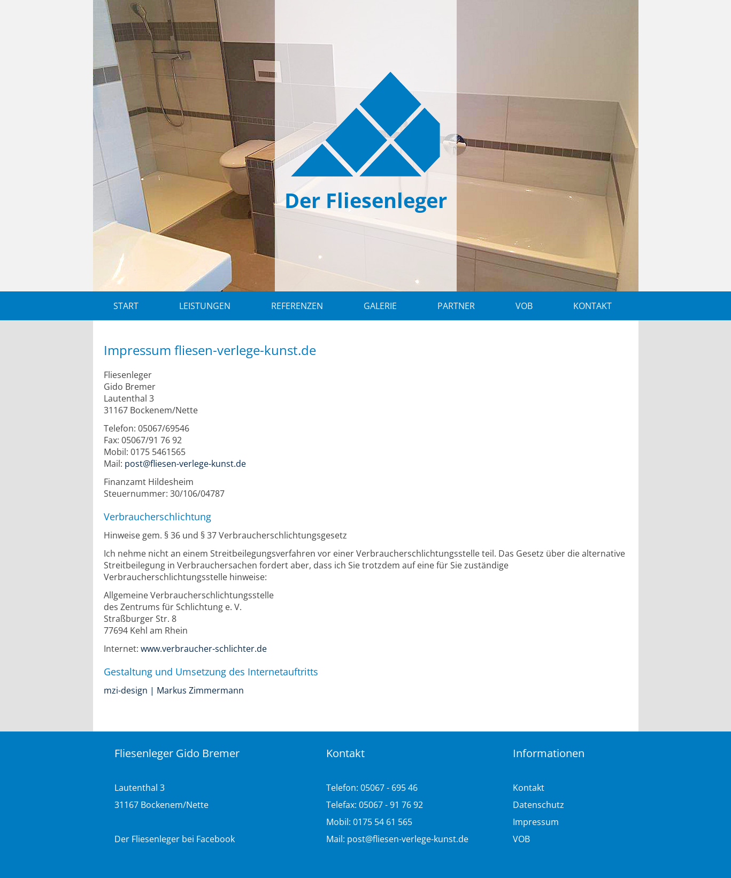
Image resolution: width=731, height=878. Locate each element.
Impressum (536, 822)
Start (125, 306)
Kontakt (592, 306)
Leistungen (204, 306)
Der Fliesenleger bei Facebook (174, 839)
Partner (456, 306)
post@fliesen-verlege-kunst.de (185, 463)
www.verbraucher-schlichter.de (204, 648)
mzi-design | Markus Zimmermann (174, 690)
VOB (524, 306)
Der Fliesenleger (365, 200)
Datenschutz (538, 805)
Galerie (380, 306)
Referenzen (297, 306)
